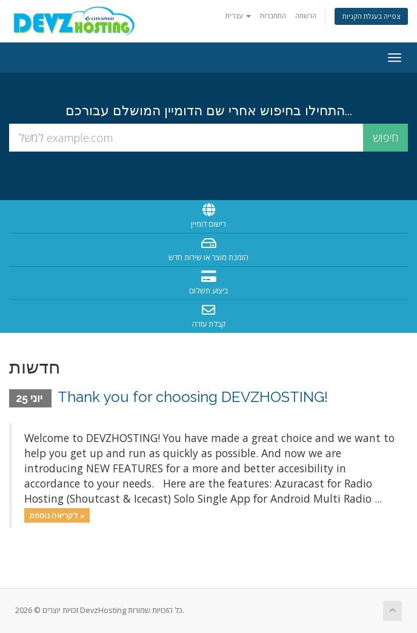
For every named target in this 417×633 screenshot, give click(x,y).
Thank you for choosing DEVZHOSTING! (193, 397)
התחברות (273, 15)
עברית (238, 15)
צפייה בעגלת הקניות (371, 16)
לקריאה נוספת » (57, 514)
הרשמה (305, 15)
